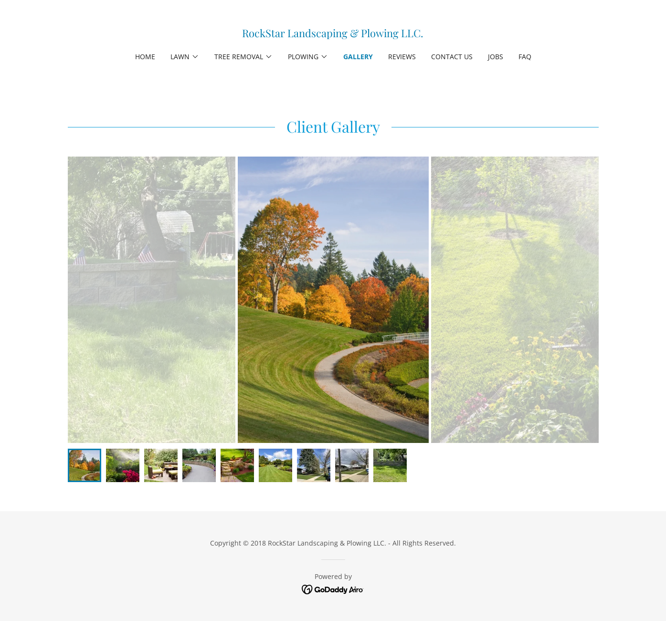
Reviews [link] (402, 56)
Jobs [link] (495, 56)
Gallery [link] (358, 56)
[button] (184, 57)
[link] (332, 34)
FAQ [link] (524, 56)
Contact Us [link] (452, 56)
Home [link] (145, 56)
